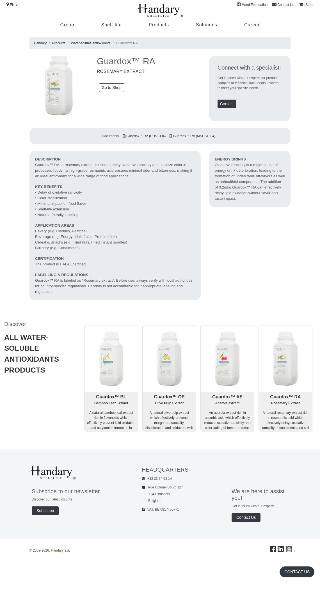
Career (252, 24)
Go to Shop (112, 87)
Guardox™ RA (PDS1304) (144, 136)
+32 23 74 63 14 (157, 479)
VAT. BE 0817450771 (160, 509)
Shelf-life (111, 24)
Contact (227, 104)
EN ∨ (12, 4)
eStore (306, 4)
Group (67, 24)
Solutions (206, 24)
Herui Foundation (252, 4)
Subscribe (45, 510)
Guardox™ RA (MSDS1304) (192, 136)
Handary (40, 43)
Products (159, 24)
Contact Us (283, 4)
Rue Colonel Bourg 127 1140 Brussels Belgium (162, 494)
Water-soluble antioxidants (90, 43)
